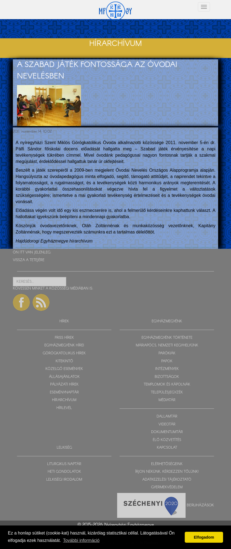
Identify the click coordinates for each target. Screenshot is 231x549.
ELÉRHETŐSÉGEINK (167, 464)
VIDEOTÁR (166, 424)
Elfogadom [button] (204, 537)
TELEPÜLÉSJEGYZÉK (167, 392)
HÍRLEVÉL (64, 408)
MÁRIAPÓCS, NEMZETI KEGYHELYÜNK (167, 345)
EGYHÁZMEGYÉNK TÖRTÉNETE (167, 337)
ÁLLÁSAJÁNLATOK (64, 376)
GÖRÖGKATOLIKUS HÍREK (64, 353)
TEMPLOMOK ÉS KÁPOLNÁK (167, 384)
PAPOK (166, 361)
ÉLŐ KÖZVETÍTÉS (167, 440)
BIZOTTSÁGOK (167, 376)
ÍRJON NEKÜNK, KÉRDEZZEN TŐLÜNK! (167, 471)
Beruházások (200, 505)
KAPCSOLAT (167, 447)
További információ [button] (81, 540)
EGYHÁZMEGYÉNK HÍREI (64, 345)
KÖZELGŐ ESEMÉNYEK (64, 369)
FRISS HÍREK (64, 337)
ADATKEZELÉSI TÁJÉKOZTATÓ (166, 479)
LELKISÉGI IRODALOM (64, 479)
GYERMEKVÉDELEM (167, 487)
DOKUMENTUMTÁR (167, 432)
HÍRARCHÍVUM (64, 400)
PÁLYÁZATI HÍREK (64, 384)
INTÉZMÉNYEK (167, 369)
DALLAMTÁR (167, 416)
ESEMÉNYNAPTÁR (64, 392)
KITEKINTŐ (64, 361)
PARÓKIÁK (166, 353)
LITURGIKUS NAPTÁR (64, 464)
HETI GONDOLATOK (64, 471)
